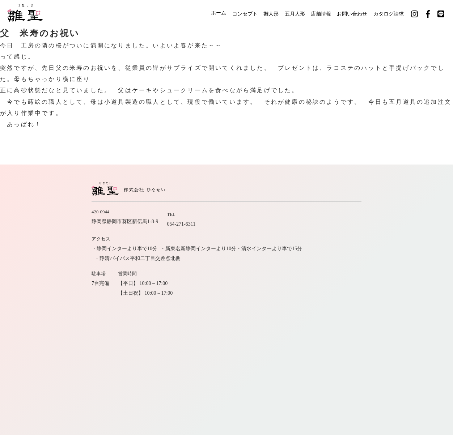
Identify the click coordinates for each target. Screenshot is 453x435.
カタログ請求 (391, 13)
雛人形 (257, 13)
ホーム (196, 13)
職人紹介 (304, 288)
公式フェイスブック (361, 314)
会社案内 (365, 288)
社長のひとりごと (355, 301)
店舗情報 (315, 13)
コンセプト (227, 13)
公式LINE (405, 314)
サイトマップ (400, 301)
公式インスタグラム (305, 314)
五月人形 (285, 13)
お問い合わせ (351, 13)
